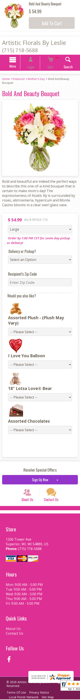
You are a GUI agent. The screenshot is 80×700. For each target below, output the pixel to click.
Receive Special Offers (40, 465)
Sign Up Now (40, 475)
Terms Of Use (17, 693)
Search (62, 67)
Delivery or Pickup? (19, 252)
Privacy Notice (42, 693)
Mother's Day (36, 79)
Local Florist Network (24, 698)
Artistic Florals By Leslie (34, 43)
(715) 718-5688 (20, 50)
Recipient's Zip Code (19, 274)
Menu (18, 66)
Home (6, 79)
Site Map (50, 698)
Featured (19, 79)
